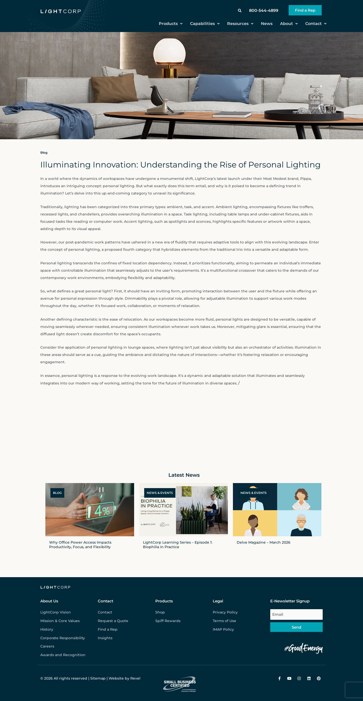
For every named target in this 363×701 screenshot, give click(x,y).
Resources (240, 23)
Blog (43, 152)
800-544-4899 (263, 10)
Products (171, 23)
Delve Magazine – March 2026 (263, 542)
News (267, 23)
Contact (315, 23)
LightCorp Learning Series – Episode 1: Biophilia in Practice (177, 544)
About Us (49, 601)
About (289, 23)
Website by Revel (124, 678)
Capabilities (205, 23)
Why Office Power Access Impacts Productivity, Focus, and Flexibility (80, 544)
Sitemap (98, 678)
